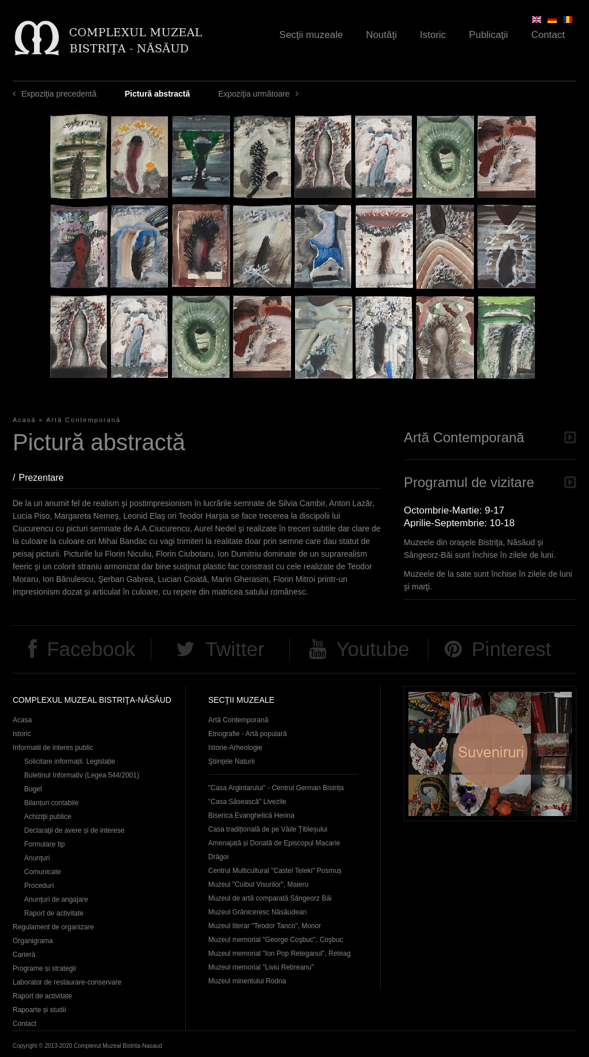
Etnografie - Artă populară (247, 734)
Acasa (22, 720)
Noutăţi (381, 34)
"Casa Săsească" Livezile (247, 802)
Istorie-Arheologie (235, 748)
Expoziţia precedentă (59, 93)
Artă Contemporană (83, 419)
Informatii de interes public (53, 748)
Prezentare (46, 477)
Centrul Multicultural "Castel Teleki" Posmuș (275, 871)
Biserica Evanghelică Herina (251, 815)
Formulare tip (44, 844)
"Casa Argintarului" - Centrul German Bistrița (276, 788)
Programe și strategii (44, 968)
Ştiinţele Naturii (231, 761)
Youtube (372, 649)
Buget (33, 789)
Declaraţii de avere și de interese (74, 830)
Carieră (24, 955)
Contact (548, 34)
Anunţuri (37, 858)
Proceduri (38, 886)
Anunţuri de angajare (56, 899)
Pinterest (511, 649)
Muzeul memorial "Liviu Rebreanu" (261, 967)
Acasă (24, 419)
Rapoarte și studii (39, 1010)
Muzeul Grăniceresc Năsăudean (257, 912)
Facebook (91, 649)
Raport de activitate (53, 913)
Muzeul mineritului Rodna (247, 981)
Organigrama (33, 941)
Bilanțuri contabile (51, 803)
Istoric (433, 34)
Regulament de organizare (53, 927)
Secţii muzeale (311, 34)
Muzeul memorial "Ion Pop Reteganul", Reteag (279, 953)
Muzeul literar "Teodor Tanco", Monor (264, 926)
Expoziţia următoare (254, 93)
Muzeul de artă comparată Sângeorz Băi (270, 898)
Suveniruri (490, 753)
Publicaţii (488, 34)
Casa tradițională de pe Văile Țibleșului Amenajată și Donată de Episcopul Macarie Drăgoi (274, 843)
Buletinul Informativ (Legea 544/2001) (81, 775)
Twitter (235, 649)
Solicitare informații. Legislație (70, 761)
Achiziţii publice (47, 817)
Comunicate (42, 872)
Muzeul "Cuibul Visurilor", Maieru (258, 884)
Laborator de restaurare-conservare (67, 982)
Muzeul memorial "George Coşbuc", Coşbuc (275, 940)
